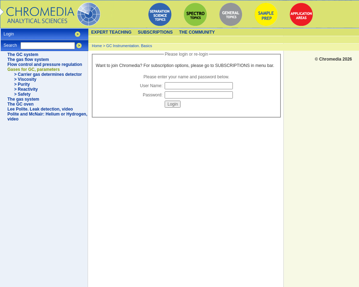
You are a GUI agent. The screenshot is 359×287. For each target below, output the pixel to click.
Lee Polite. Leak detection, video (40, 109)
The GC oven (20, 104)
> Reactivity (26, 89)
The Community (197, 32)
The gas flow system (28, 59)
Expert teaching (111, 32)
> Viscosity (25, 79)
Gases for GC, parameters (33, 69)
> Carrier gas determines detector (48, 74)
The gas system (23, 99)
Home (97, 46)
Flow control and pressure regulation (44, 64)
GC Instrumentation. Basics (129, 46)
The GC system (22, 54)
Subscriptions (155, 32)
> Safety (22, 94)
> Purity (22, 84)
